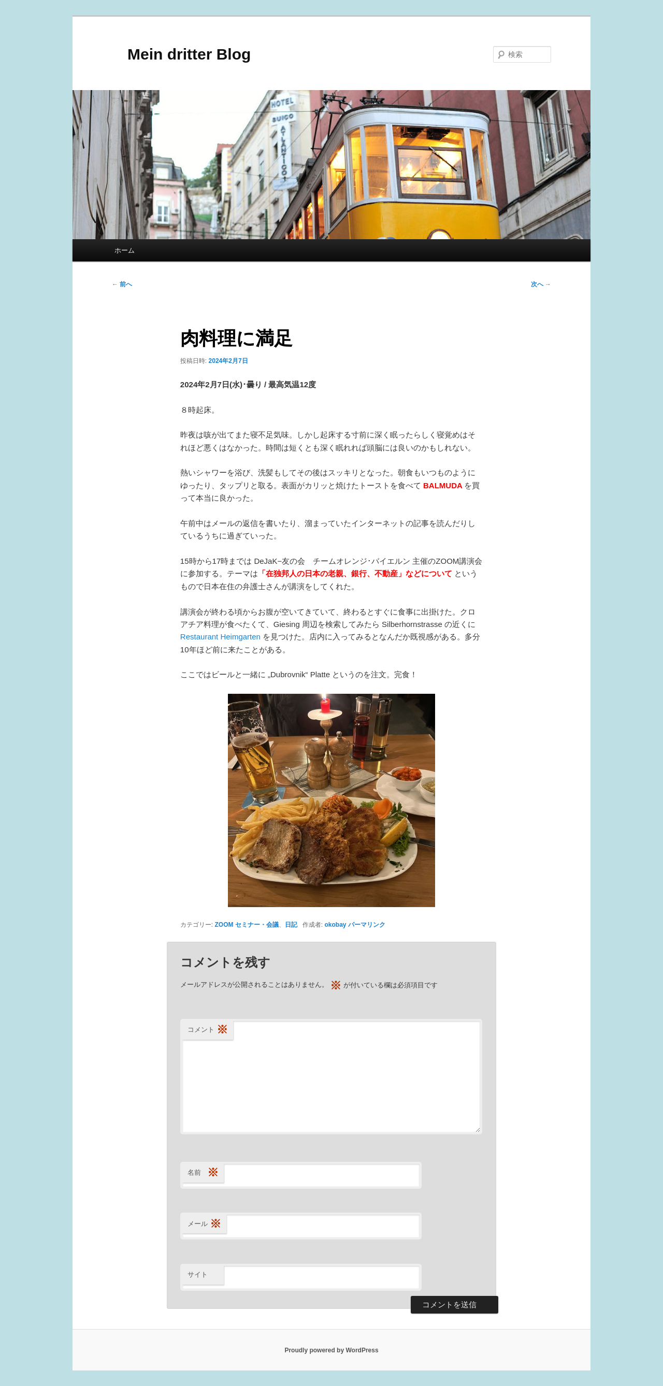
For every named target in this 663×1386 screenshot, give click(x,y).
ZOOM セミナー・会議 (247, 924)
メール (204, 1224)
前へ (122, 284)
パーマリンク (366, 924)
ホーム (124, 250)
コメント (208, 1030)
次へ (541, 284)
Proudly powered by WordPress (331, 1350)
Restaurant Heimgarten (221, 636)
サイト (198, 1274)
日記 (291, 924)
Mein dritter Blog (181, 54)
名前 (203, 1172)
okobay (336, 924)
